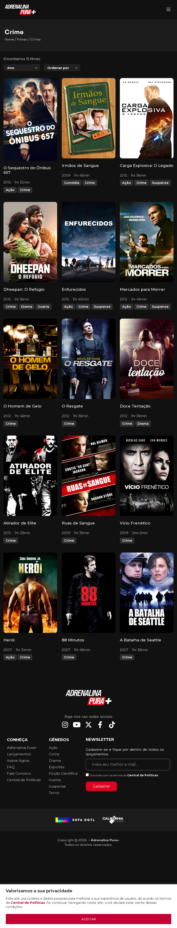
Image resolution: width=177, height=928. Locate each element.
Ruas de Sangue (78, 523)
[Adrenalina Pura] (168, 10)
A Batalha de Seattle (140, 640)
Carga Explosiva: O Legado (146, 165)
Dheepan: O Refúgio (23, 289)
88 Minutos (73, 640)
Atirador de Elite (19, 523)
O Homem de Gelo (22, 406)
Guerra (43, 307)
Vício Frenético (135, 523)
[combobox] (21, 67)
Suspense (160, 183)
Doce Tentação (135, 406)
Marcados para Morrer (142, 289)
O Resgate (72, 406)
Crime (25, 190)
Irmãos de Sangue (80, 165)
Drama (26, 307)
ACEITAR (88, 919)
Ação (10, 190)
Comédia (71, 183)
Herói (9, 640)
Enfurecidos (74, 289)
